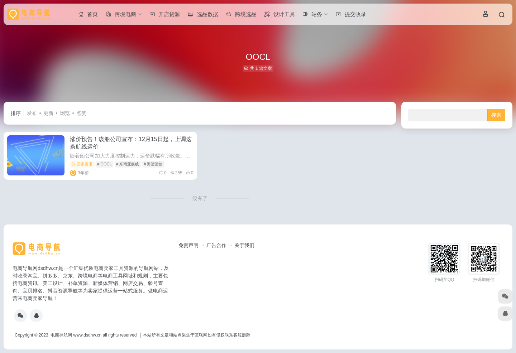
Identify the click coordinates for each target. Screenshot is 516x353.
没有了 (199, 198)
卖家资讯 (81, 164)
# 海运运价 (153, 164)
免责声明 (188, 245)
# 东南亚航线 (127, 164)
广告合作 (216, 245)
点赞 (81, 113)
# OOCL (104, 164)
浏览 (65, 113)
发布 (32, 113)
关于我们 (244, 245)
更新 (48, 113)
